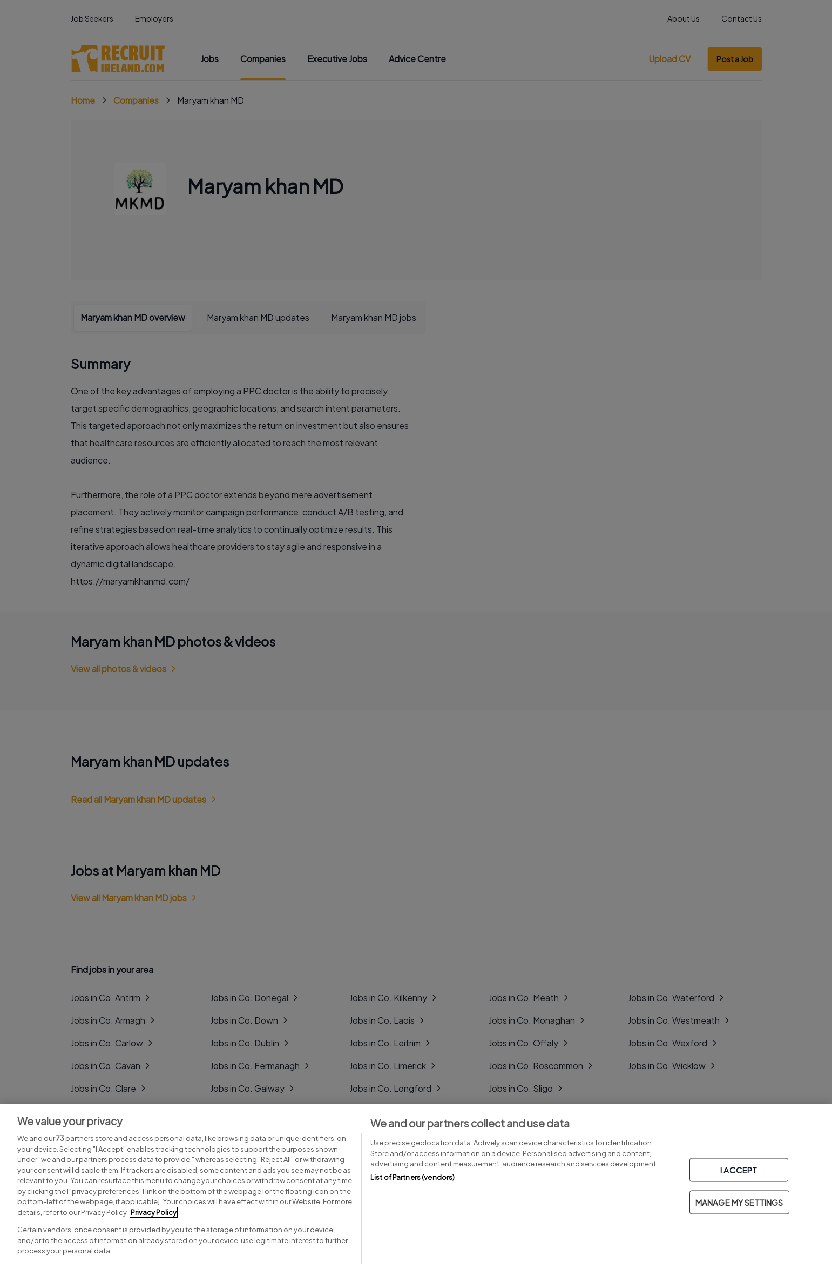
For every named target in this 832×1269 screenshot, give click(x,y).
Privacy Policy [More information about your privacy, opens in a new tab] (154, 1212)
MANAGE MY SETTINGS (739, 1202)
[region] (416, 1186)
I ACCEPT (738, 1170)
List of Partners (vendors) (412, 1177)
